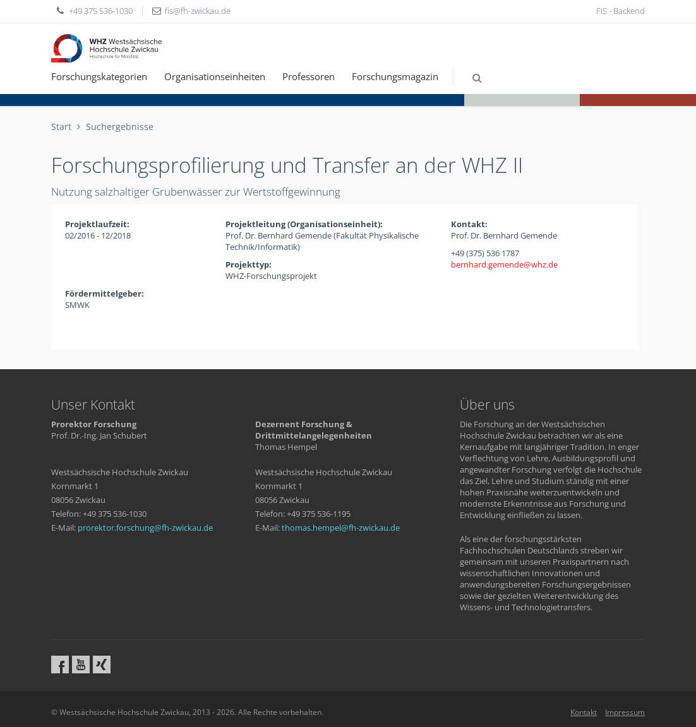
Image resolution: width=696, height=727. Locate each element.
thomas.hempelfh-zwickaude (341, 527)
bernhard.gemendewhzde (504, 264)
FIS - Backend (620, 10)
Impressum (625, 712)
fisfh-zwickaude (198, 10)
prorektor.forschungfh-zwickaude (145, 527)
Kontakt (583, 712)
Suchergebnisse (119, 127)
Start (61, 127)
